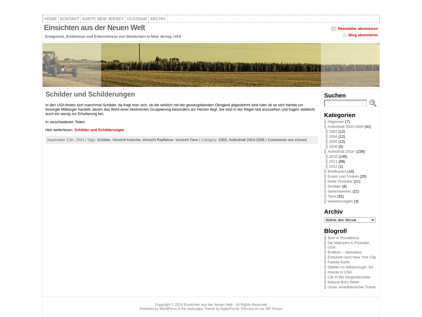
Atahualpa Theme (201, 309)
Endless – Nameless (345, 252)
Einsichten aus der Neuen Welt (94, 27)
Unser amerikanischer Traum (352, 287)
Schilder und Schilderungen (90, 94)
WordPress (168, 309)
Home (51, 18)
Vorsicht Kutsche (126, 140)
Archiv (158, 18)
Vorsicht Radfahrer (157, 140)
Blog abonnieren (363, 35)
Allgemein (336, 121)
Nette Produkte (340, 181)
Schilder (103, 140)
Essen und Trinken (343, 176)
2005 (333, 141)
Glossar (137, 18)
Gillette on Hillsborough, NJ (350, 267)
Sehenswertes (339, 191)
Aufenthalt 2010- (341, 151)
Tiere (332, 196)
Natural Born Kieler (343, 282)
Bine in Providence (343, 238)
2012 (333, 166)
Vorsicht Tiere (187, 140)
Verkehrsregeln (340, 201)
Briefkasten (337, 171)
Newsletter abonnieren (358, 28)
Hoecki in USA (340, 272)
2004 (333, 136)
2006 (333, 146)
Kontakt (69, 18)
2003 (223, 140)
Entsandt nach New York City (352, 257)
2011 (333, 161)
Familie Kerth (339, 262)
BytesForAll (230, 309)
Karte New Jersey (103, 18)
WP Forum (274, 309)
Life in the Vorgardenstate (349, 277)
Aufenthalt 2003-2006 (246, 140)
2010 (333, 156)
